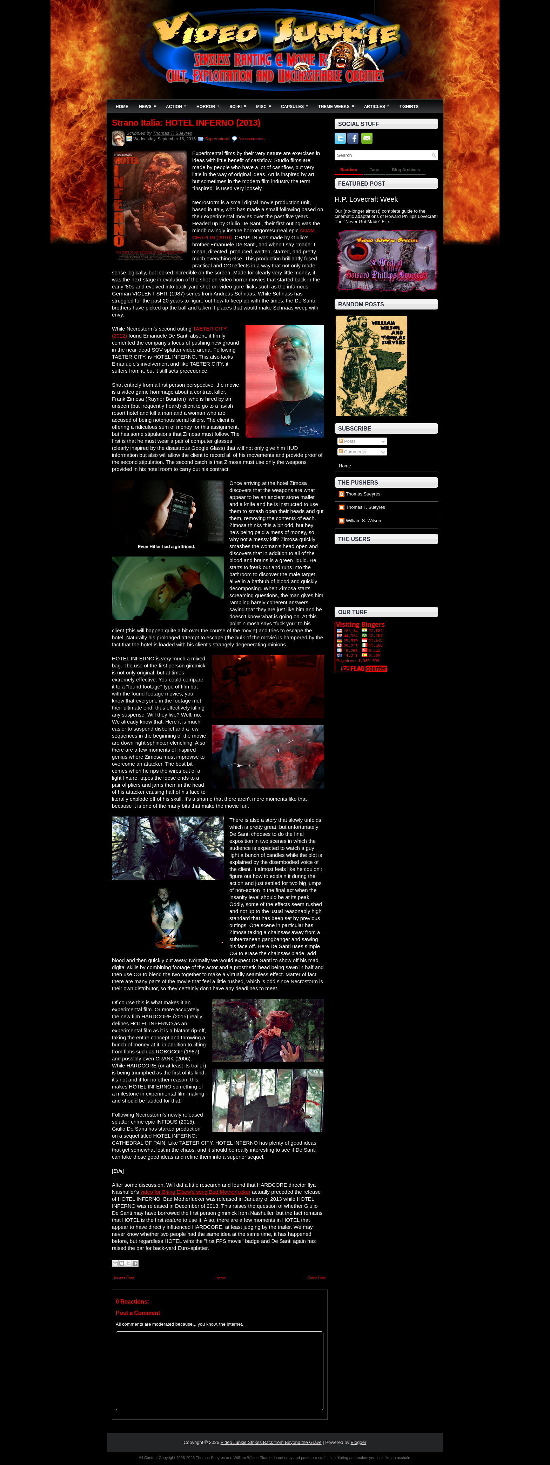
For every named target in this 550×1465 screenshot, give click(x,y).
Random (348, 169)
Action (178, 104)
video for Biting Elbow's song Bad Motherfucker (195, 1192)
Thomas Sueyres (363, 494)
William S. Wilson (363, 520)
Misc (266, 104)
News (150, 104)
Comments (352, 451)
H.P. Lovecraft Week (366, 199)
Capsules (297, 104)
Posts (347, 441)
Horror (210, 104)
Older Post (316, 1278)
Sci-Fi (240, 104)
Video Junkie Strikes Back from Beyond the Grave (271, 1442)
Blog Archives (406, 169)
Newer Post (124, 1278)
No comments (251, 138)
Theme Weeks (338, 104)
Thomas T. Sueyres (172, 133)
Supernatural (217, 138)
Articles (379, 104)
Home (122, 106)
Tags (374, 169)
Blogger (359, 1442)
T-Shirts (409, 106)
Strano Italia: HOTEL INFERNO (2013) (186, 123)
